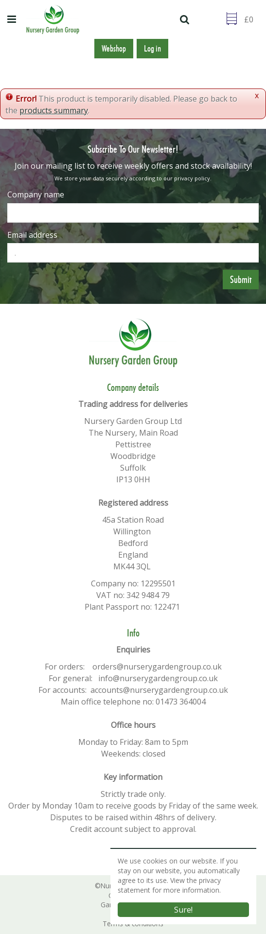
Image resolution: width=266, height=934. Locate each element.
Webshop (114, 48)
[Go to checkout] (251, 19)
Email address (32, 235)
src (186, 19)
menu (13, 19)
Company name (35, 194)
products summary (53, 110)
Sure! (183, 909)
